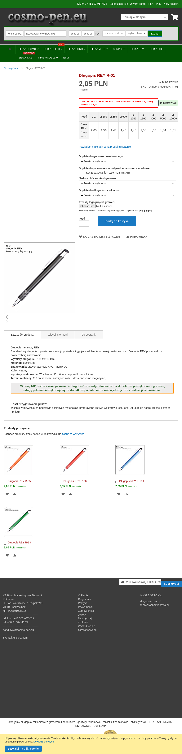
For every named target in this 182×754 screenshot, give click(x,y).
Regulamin (84, 599)
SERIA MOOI (98, 49)
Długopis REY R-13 (19, 542)
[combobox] (144, 17)
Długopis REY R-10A (131, 481)
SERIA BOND (75, 49)
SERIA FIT (119, 49)
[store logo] (47, 19)
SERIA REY (137, 49)
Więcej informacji (58, 334)
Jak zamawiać (168, 103)
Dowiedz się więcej (44, 741)
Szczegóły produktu (22, 334)
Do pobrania (89, 334)
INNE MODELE (47, 57)
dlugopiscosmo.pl (150, 601)
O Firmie (83, 595)
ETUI (66, 57)
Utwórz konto (138, 3)
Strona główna (11, 68)
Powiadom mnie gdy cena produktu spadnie (105, 146)
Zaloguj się (116, 3)
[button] (167, 4)
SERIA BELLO (54, 47)
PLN (97, 33)
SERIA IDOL (27, 56)
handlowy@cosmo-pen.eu (18, 629)
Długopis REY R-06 (75, 481)
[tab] (22, 334)
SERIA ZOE (156, 49)
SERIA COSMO (28, 49)
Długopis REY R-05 (19, 481)
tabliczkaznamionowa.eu (155, 605)
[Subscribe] (171, 582)
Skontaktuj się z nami (15, 637)
